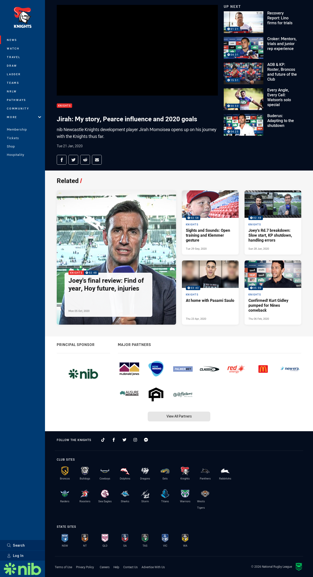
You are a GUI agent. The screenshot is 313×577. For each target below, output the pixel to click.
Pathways (16, 100)
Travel (14, 57)
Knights (64, 105)
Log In (15, 555)
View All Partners (179, 416)
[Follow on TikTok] (103, 439)
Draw (12, 65)
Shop (11, 146)
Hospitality (15, 154)
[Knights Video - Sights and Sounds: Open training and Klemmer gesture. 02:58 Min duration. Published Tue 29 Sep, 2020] (210, 222)
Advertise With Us (153, 567)
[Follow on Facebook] (114, 439)
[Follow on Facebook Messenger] (146, 439)
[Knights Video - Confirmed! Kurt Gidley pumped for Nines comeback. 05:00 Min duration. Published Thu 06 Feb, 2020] (273, 292)
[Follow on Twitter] (124, 439)
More (24, 117)
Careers (105, 567)
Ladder (14, 74)
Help (116, 567)
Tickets (13, 138)
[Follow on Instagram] (135, 439)
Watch (13, 48)
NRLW (12, 91)
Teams (13, 83)
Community (18, 108)
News (12, 40)
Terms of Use (63, 567)
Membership (17, 129)
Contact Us (130, 567)
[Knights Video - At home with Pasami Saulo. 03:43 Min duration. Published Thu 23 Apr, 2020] (210, 292)
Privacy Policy (85, 567)
